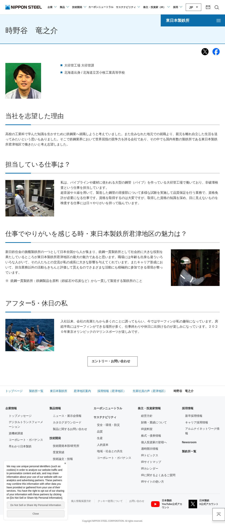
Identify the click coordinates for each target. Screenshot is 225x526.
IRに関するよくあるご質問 (158, 475)
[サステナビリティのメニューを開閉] (128, 7)
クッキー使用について (110, 501)
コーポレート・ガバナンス (26, 439)
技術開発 (55, 438)
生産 (100, 438)
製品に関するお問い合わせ (70, 429)
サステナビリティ (105, 417)
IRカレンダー (149, 468)
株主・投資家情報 (149, 408)
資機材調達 (16, 433)
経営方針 (146, 415)
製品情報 (55, 408)
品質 (100, 431)
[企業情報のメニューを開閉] (51, 7)
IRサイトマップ (151, 461)
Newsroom (189, 442)
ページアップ (218, 514)
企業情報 (11, 408)
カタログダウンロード (67, 422)
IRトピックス (149, 455)
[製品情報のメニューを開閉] (64, 7)
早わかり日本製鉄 (20, 446)
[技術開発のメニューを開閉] (79, 7)
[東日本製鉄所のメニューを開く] (193, 20)
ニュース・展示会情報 (67, 415)
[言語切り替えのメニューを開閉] (193, 7)
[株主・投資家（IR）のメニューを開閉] (156, 7)
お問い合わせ (136, 501)
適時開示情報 (149, 448)
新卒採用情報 (193, 415)
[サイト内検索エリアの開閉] (216, 7)
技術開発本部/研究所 (66, 445)
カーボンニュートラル (108, 408)
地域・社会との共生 (110, 451)
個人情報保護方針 (81, 501)
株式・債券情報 (151, 435)
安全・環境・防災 (108, 424)
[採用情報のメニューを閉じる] (177, 7)
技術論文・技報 (63, 458)
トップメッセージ (20, 415)
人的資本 (102, 444)
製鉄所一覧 (189, 451)
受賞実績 (58, 452)
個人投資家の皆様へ (154, 442)
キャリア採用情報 (196, 422)
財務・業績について (154, 422)
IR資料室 (146, 429)
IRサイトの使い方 (152, 481)
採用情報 (187, 408)
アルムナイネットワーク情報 (202, 431)
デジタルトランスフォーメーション (26, 424)
